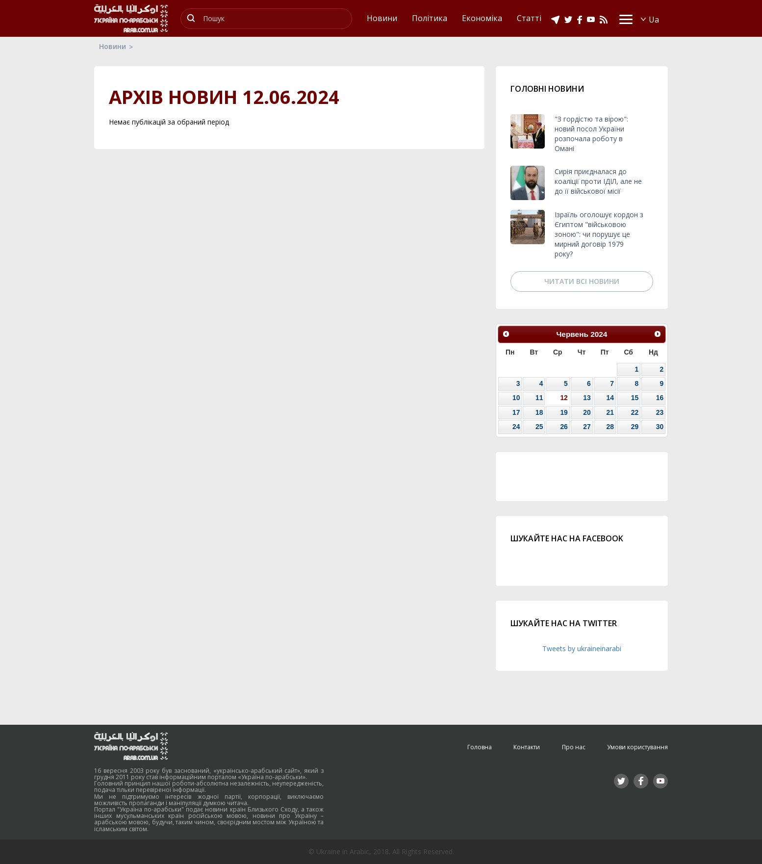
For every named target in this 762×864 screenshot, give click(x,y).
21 (609, 412)
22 (634, 412)
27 (586, 427)
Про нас (573, 747)
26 (563, 427)
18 (539, 412)
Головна (479, 747)
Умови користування (637, 747)
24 (516, 427)
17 (516, 412)
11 (539, 398)
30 (659, 427)
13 (586, 398)
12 (563, 398)
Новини (112, 46)
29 (634, 427)
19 (563, 412)
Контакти (526, 747)
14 (609, 398)
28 (609, 427)
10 (516, 398)
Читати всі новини (581, 281)
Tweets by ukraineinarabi (581, 648)
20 (586, 412)
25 (539, 427)
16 (659, 398)
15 (634, 398)
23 (659, 412)
